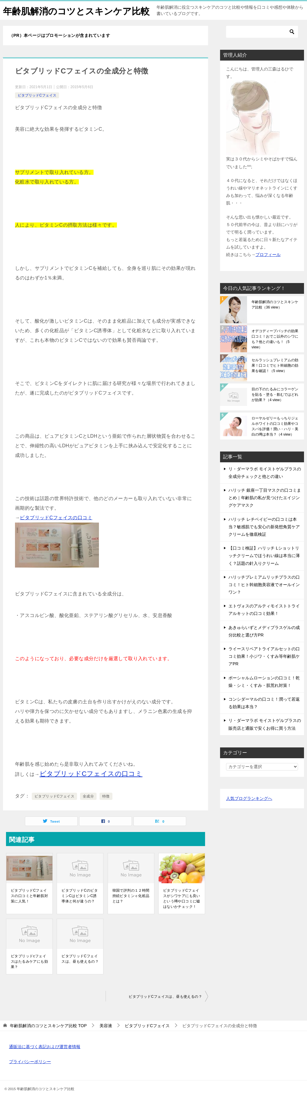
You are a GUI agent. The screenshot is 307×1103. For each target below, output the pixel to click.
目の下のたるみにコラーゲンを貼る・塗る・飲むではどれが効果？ (275, 394)
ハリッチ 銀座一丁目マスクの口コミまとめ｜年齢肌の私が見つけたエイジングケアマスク (264, 498)
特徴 (106, 796)
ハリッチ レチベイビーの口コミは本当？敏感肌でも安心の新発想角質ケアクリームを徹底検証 (264, 527)
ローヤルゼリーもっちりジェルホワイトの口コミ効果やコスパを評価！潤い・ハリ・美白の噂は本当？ (275, 426)
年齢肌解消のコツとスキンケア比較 (76, 10)
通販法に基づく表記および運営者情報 (44, 1046)
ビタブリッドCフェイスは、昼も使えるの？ (80, 959)
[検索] (262, 32)
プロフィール (268, 254)
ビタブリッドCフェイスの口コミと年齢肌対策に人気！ (29, 895)
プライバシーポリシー (30, 1061)
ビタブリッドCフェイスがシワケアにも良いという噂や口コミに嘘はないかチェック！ (181, 898)
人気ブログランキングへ (249, 798)
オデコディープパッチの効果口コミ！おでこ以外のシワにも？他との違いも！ (275, 339)
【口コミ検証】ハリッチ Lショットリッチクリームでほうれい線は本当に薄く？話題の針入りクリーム (264, 555)
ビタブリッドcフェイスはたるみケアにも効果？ (29, 961)
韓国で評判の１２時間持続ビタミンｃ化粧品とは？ (131, 895)
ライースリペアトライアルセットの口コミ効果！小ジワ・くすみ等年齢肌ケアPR (264, 656)
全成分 (88, 796)
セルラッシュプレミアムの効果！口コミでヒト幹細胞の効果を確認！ (275, 365)
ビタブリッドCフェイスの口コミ (56, 517)
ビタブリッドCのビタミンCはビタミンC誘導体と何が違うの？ (79, 895)
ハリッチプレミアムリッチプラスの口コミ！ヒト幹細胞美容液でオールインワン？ (264, 585)
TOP (48, 1025)
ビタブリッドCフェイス (37, 95)
